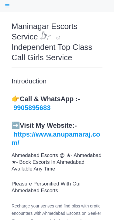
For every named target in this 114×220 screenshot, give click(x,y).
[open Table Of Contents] (7, 5)
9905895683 (31, 108)
